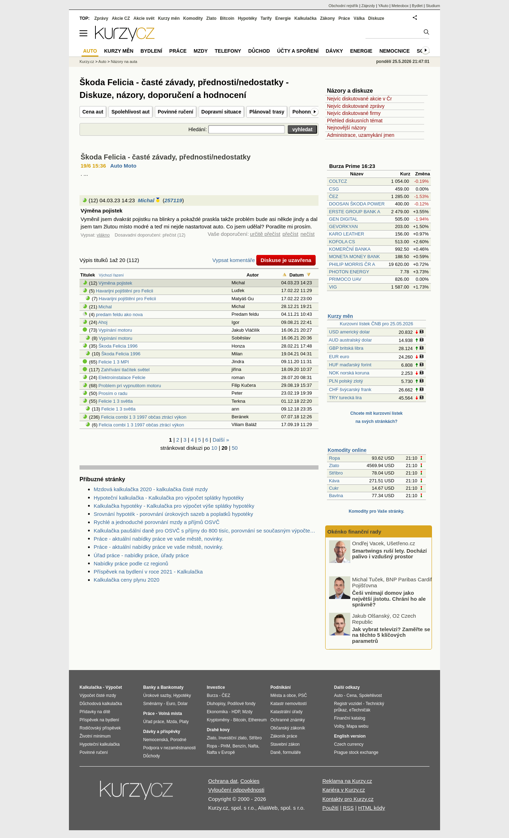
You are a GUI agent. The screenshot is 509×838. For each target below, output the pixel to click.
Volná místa (170, 713)
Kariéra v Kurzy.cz (343, 790)
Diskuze (376, 18)
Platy (184, 721)
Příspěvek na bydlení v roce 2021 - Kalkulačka (148, 572)
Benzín (239, 746)
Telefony (228, 51)
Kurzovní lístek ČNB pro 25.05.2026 (376, 323)
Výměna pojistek (115, 283)
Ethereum (257, 719)
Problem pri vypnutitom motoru (130, 385)
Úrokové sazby (157, 695)
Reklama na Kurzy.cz (347, 781)
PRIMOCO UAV (345, 279)
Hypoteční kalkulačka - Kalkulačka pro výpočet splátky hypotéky (169, 498)
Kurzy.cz (87, 61)
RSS (348, 808)
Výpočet (113, 687)
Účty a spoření (298, 51)
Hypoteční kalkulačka (99, 744)
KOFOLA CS (342, 241)
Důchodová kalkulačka (101, 703)
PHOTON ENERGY (349, 271)
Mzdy (201, 51)
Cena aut (92, 112)
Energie (283, 18)
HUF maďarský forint (350, 364)
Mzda (171, 721)
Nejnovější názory (346, 127)
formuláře (292, 752)
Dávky (334, 51)
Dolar (182, 703)
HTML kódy (371, 808)
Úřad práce (153, 721)
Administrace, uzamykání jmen (360, 135)
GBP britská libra (346, 348)
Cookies (249, 781)
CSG (334, 189)
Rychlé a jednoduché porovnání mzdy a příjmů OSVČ (157, 522)
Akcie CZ (121, 18)
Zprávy (101, 18)
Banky (149, 687)
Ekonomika (217, 711)
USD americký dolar (349, 331)
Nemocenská (155, 739)
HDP (236, 711)
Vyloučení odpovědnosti (236, 790)
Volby (339, 726)
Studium (433, 6)
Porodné (178, 739)
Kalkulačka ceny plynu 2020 (126, 580)
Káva (334, 480)
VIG (333, 287)
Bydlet (417, 6)
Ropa (334, 458)
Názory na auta (124, 61)
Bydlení (151, 51)
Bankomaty (171, 687)
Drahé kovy (218, 729)
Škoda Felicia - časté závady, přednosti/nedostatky (166, 157)
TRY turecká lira (345, 397)
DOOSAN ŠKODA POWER (357, 203)
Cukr (334, 488)
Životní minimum (95, 736)
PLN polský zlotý (346, 381)
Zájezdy (368, 6)
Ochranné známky (287, 719)
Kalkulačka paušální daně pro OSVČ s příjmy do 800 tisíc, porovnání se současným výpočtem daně (206, 531)
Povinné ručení (175, 112)
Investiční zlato (232, 737)
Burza (212, 695)
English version (349, 736)
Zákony (327, 18)
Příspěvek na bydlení (99, 719)
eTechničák (359, 710)
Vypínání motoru (115, 330)
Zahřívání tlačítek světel (125, 369)
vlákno (103, 235)
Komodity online (347, 450)
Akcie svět (144, 18)
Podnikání (280, 687)
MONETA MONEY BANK (354, 256)
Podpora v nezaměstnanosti (169, 747)
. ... (84, 174)
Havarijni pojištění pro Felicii (124, 290)
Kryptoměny (218, 719)
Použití (330, 808)
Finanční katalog (349, 718)
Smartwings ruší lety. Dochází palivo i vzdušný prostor (389, 590)
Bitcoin (227, 18)
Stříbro (336, 473)
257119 (173, 200)
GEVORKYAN (343, 226)
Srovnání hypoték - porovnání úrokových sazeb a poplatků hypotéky (173, 514)
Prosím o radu (113, 393)
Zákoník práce (283, 736)
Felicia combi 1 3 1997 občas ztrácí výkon (143, 417)
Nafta (253, 746)
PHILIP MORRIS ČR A (352, 264)
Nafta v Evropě (221, 752)
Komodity (193, 18)
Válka (358, 18)
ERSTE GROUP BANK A (354, 211)
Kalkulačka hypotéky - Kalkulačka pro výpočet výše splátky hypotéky (174, 506)
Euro (170, 703)
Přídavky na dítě (95, 711)
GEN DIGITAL (343, 219)
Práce (344, 18)
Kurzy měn (340, 316)
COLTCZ (338, 181)
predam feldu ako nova (119, 314)
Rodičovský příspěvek (100, 728)
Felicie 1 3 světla (116, 401)
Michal (146, 200)
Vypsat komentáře (233, 260)
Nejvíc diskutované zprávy (356, 106)
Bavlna (336, 495)
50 (235, 448)
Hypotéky (247, 18)
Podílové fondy (241, 703)
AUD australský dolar (350, 340)
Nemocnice (394, 51)
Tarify (266, 18)
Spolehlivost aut (130, 112)
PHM (225, 746)
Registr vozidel (348, 703)
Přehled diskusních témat (354, 120)
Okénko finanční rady (354, 532)
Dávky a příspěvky (161, 731)
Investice (216, 687)
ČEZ (333, 196)
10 (214, 448)
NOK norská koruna (349, 373)
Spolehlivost (370, 695)
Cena (351, 695)
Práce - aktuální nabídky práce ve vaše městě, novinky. (158, 539)
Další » (220, 440)
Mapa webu (357, 726)
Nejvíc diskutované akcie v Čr (359, 98)
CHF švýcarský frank (350, 389)
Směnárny (153, 703)
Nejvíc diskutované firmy (354, 113)
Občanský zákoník (287, 728)
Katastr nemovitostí (288, 703)
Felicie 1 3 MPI (114, 362)
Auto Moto (123, 166)
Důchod (259, 51)
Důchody (151, 755)
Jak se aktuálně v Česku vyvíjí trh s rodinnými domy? (390, 553)
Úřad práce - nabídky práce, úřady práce (141, 555)
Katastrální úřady (286, 711)
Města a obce (283, 695)
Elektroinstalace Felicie (122, 377)
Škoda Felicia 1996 (118, 346)
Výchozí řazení (111, 275)
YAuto (383, 6)
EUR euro (339, 356)
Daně (275, 752)
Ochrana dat (223, 781)
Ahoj (102, 322)
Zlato (334, 465)
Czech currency (348, 744)
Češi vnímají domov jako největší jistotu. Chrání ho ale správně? (389, 635)
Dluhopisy (216, 703)
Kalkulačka (305, 18)
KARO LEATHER (346, 234)
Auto (102, 61)
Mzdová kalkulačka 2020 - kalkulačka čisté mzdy (151, 489)
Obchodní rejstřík (343, 6)
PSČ (302, 695)
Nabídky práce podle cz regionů (131, 563)
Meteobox (400, 6)
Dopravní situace (221, 112)
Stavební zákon (285, 744)
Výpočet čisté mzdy (98, 695)
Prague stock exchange (356, 752)
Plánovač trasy (266, 112)
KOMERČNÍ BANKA (349, 249)
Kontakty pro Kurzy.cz (348, 799)
